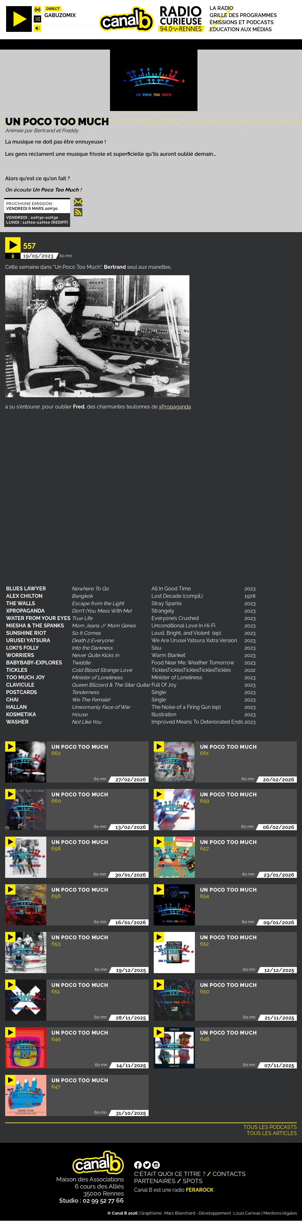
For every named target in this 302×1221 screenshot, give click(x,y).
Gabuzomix (60, 15)
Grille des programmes (243, 15)
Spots (193, 1180)
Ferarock (200, 1190)
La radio (221, 8)
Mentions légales (280, 1213)
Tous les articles (272, 1133)
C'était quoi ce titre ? (170, 1173)
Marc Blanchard (179, 1213)
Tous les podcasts (270, 1127)
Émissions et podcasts (242, 22)
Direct (53, 9)
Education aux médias (241, 30)
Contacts (229, 1173)
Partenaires (155, 1180)
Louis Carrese (247, 1213)
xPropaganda (175, 407)
